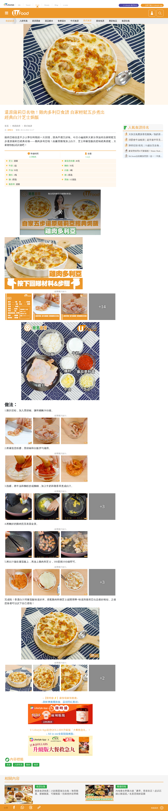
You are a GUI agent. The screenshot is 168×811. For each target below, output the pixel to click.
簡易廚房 (10, 21)
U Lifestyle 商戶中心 (130, 5)
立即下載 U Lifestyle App (153, 5)
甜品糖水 (49, 21)
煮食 (8, 765)
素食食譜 (100, 21)
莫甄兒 (10, 130)
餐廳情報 (121, 786)
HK (19, 5)
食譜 (36, 765)
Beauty (46, 5)
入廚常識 (23, 21)
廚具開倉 (36, 21)
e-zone (65, 5)
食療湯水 (62, 21)
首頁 (7, 126)
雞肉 (28, 765)
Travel (28, 5)
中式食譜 (75, 21)
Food (37, 5)
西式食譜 (87, 21)
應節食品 (113, 21)
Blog (56, 5)
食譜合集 (126, 21)
